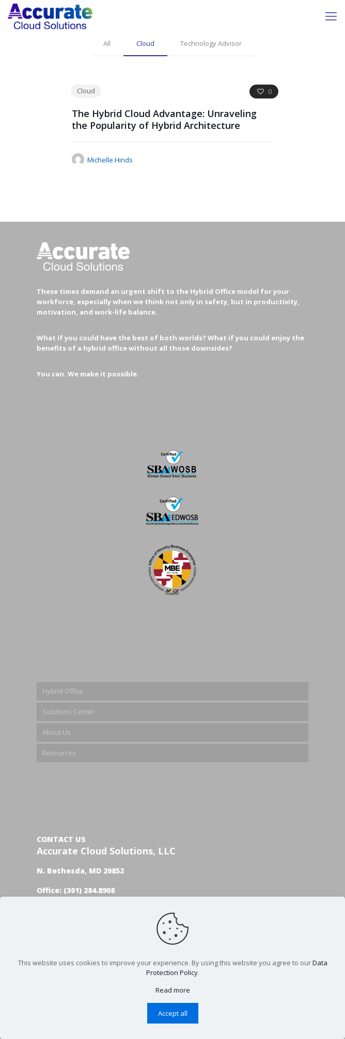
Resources (59, 752)
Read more (172, 990)
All (107, 43)
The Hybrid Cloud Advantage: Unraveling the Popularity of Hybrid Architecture (164, 119)
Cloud (145, 43)
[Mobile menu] (331, 15)
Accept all (172, 1013)
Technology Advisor (211, 43)
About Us (56, 732)
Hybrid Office (62, 691)
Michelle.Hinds (110, 159)
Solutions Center (68, 711)
